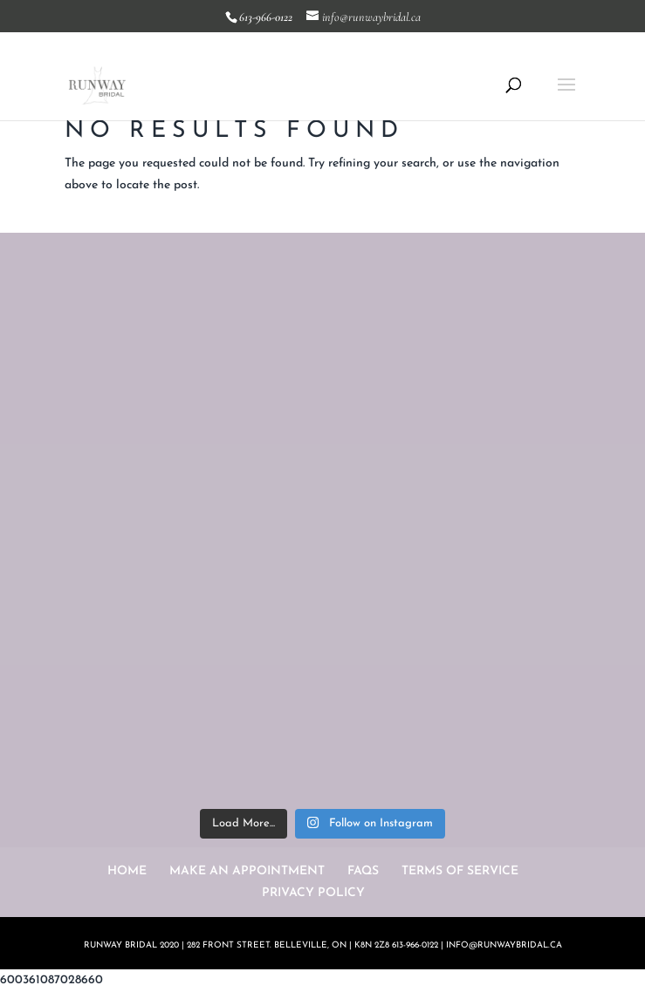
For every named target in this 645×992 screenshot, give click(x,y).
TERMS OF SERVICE (459, 871)
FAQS (363, 871)
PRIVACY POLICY (313, 893)
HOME (127, 871)
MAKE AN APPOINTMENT (247, 871)
